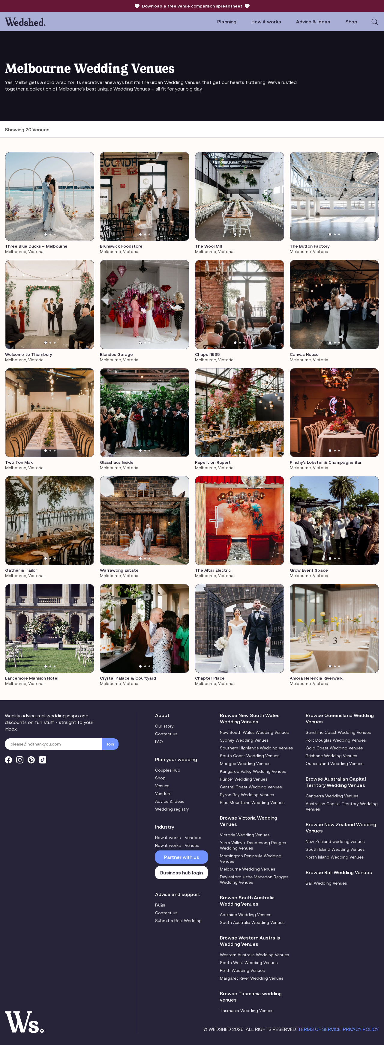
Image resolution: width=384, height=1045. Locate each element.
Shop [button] (351, 21)
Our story (164, 726)
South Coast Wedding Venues (249, 755)
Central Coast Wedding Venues (251, 786)
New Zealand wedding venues (335, 841)
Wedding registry (172, 809)
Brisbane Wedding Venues (331, 755)
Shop (160, 778)
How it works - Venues (177, 845)
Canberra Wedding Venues (332, 795)
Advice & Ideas (313, 21)
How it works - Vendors (178, 837)
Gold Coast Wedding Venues (334, 748)
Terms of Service (319, 1029)
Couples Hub (167, 770)
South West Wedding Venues (249, 962)
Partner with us (181, 857)
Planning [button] (226, 21)
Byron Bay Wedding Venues (247, 794)
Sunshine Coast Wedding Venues (338, 732)
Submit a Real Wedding (178, 920)
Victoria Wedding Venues (244, 834)
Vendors (163, 793)
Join (110, 744)
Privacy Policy (360, 1029)
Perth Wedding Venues (242, 970)
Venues (162, 785)
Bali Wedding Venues (326, 883)
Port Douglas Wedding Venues (336, 740)
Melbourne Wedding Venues (247, 869)
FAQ (159, 741)
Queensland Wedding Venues (334, 763)
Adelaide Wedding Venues (245, 914)
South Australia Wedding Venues (252, 922)
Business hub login (181, 872)
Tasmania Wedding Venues (246, 1010)
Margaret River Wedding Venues (251, 978)
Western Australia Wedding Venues (254, 954)
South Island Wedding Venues (335, 849)
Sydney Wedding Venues (244, 740)
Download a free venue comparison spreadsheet (192, 6)
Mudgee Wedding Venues (245, 763)
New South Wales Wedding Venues (254, 732)
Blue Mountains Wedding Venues (252, 802)
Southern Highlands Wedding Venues (256, 748)
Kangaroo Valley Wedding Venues (253, 771)
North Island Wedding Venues (335, 857)
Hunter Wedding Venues (243, 779)
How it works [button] (266, 21)
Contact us (166, 733)
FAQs (160, 905)
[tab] (45, 234)
